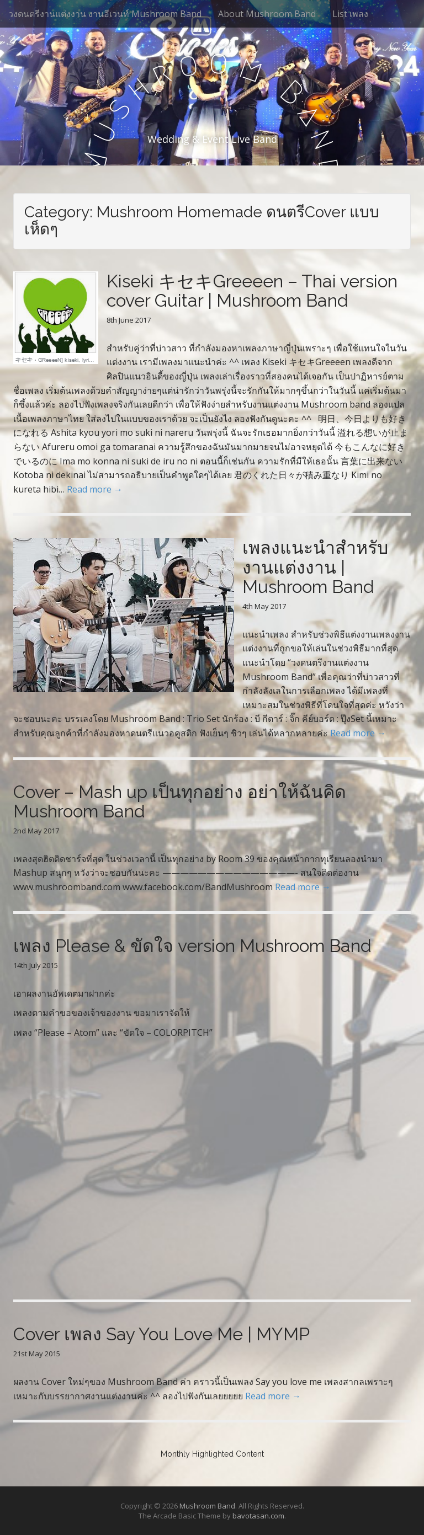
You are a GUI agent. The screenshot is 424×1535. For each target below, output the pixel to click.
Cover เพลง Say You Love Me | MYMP (161, 1334)
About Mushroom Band (267, 14)
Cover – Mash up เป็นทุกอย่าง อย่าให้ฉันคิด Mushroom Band (179, 801)
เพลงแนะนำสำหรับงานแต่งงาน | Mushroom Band (315, 566)
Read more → (95, 489)
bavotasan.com (258, 1516)
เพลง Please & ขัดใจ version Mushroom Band (192, 945)
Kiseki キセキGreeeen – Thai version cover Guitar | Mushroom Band (252, 291)
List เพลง (350, 14)
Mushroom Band (207, 1506)
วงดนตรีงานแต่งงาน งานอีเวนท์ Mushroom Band (105, 14)
